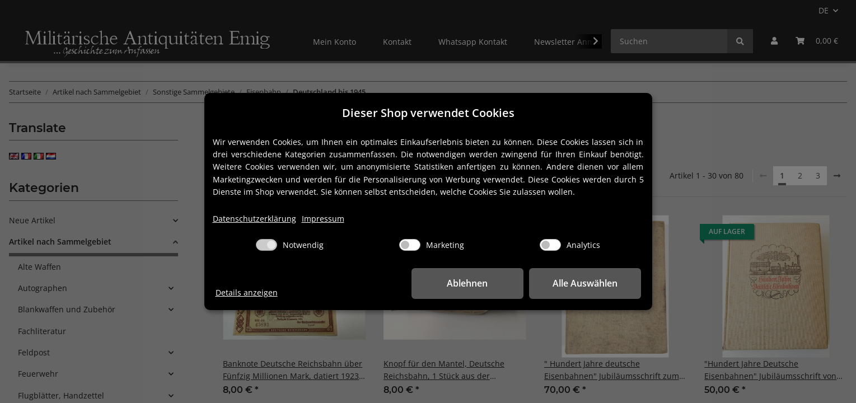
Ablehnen (467, 283)
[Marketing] (409, 245)
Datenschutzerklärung (254, 218)
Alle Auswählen (585, 283)
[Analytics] (550, 245)
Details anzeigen (247, 292)
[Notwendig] (266, 245)
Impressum (323, 218)
